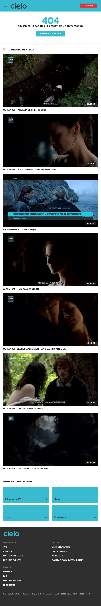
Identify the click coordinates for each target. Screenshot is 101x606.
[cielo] (20, 6)
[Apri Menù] (7, 5)
